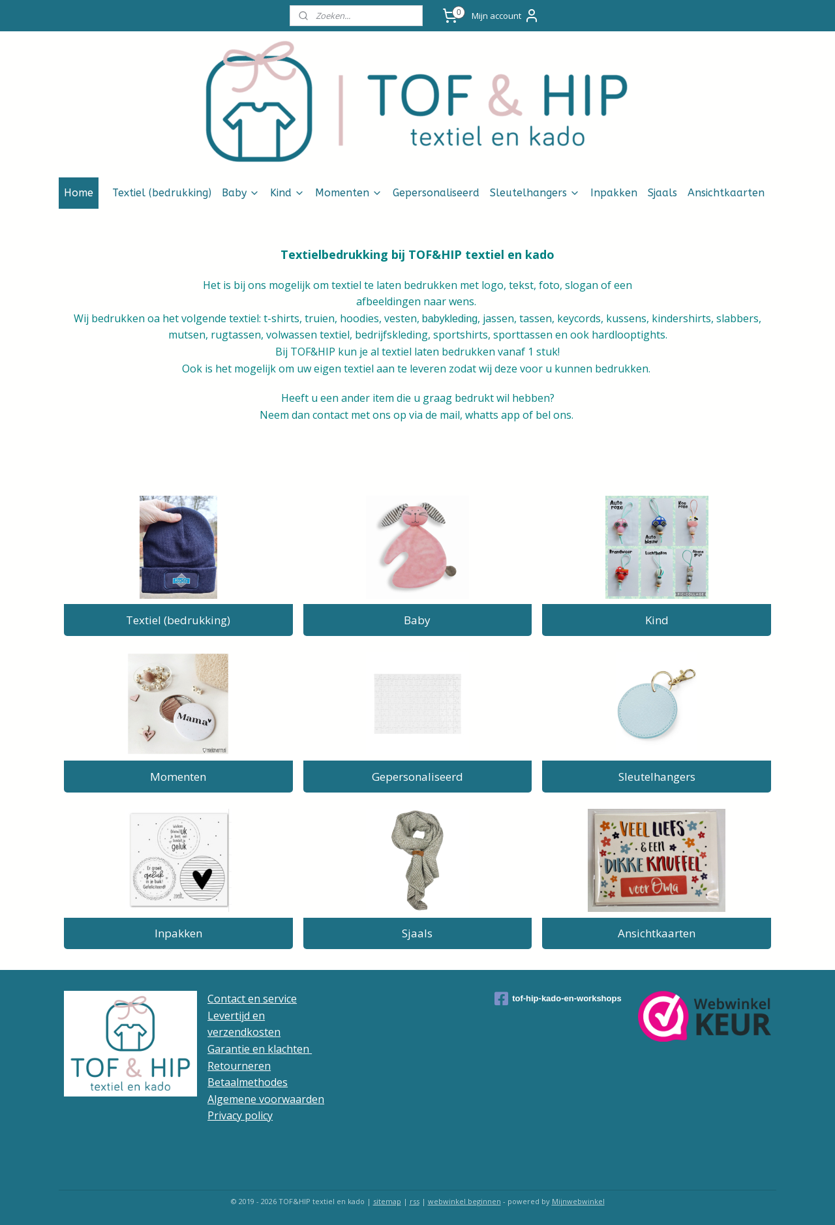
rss (414, 1201)
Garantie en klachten (259, 1049)
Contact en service (252, 998)
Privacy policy (240, 1115)
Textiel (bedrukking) (161, 193)
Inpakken (613, 193)
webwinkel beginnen (464, 1201)
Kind (287, 193)
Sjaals (662, 193)
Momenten (348, 193)
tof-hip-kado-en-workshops (558, 998)
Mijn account (505, 15)
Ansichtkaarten (726, 193)
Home (78, 193)
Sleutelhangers (535, 193)
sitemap (387, 1201)
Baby (241, 193)
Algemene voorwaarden (265, 1099)
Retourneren (239, 1066)
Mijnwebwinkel (578, 1201)
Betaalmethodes (247, 1082)
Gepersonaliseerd (436, 193)
